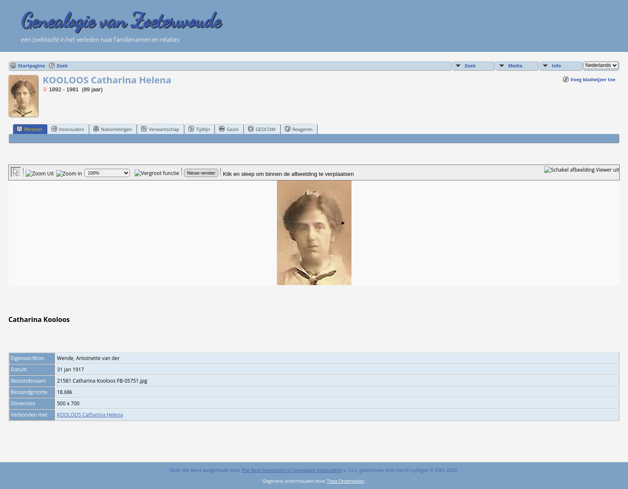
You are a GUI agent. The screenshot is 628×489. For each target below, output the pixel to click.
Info (556, 65)
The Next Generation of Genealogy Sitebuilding (291, 470)
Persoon (29, 129)
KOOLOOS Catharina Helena (90, 414)
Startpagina (31, 65)
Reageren (299, 129)
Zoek (62, 65)
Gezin (229, 129)
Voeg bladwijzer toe (593, 79)
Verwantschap (160, 129)
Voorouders (68, 129)
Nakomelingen (112, 129)
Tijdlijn (199, 129)
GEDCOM (261, 129)
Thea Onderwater (345, 481)
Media (515, 65)
